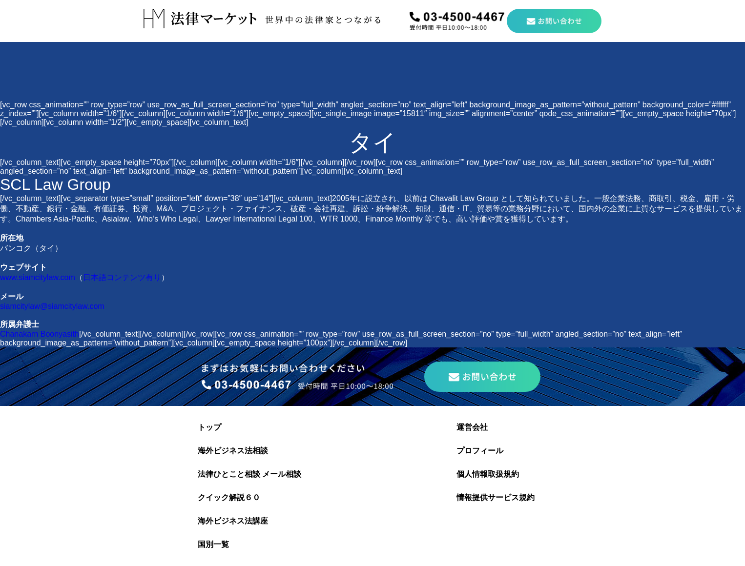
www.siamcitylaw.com (37, 277)
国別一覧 (213, 544)
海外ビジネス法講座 (233, 521)
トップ (209, 427)
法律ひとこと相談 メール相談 (249, 474)
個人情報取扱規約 (487, 474)
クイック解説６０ (229, 497)
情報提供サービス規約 (495, 497)
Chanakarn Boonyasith (39, 334)
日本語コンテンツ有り (122, 277)
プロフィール (479, 450)
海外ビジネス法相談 (233, 450)
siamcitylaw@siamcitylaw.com (52, 306)
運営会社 (472, 427)
